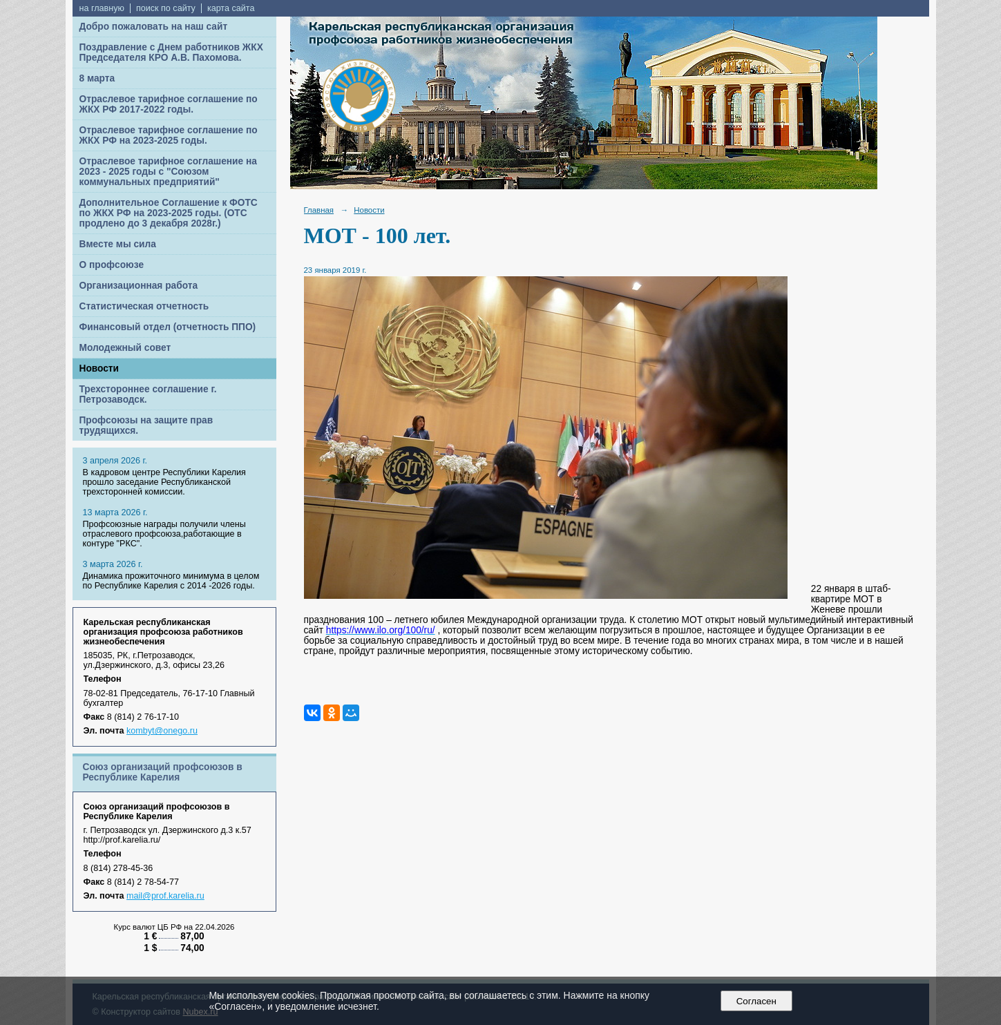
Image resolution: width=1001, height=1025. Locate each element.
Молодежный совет (125, 348)
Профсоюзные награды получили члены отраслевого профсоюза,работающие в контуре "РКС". (164, 533)
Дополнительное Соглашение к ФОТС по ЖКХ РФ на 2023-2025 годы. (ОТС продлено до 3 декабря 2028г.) (168, 213)
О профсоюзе (111, 265)
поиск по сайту (166, 8)
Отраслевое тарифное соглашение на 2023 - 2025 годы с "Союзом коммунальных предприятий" (168, 171)
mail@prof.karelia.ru (165, 896)
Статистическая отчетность (144, 306)
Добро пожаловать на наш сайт (153, 26)
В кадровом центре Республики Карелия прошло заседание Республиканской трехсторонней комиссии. (164, 482)
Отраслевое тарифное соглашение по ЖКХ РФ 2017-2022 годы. (168, 104)
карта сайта (231, 8)
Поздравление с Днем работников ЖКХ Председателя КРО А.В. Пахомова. (171, 52)
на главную (101, 8)
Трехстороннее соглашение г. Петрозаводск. (148, 394)
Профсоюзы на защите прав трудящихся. (146, 425)
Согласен (756, 1001)
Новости (99, 368)
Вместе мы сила (117, 244)
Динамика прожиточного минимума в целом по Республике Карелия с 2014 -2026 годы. (171, 581)
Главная (319, 210)
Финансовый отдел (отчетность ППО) (167, 327)
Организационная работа (138, 285)
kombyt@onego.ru (162, 731)
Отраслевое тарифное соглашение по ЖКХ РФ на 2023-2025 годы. (168, 135)
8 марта (97, 78)
